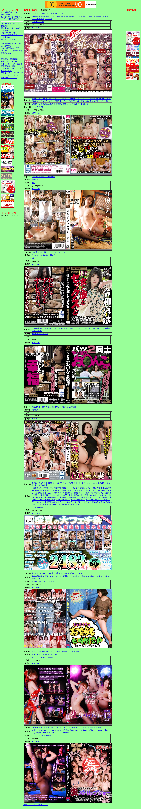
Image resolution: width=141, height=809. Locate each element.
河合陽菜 (66, 500)
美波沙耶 (59, 500)
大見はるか (36, 654)
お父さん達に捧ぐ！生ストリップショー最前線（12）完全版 (55, 651)
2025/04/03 (36, 113)
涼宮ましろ (45, 654)
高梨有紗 (72, 497)
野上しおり (36, 255)
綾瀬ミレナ (104, 495)
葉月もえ (107, 576)
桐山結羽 (39, 497)
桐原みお (104, 488)
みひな (69, 490)
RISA (43, 730)
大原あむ (48, 504)
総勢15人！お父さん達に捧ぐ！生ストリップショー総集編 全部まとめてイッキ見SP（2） (67, 727)
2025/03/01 (36, 264)
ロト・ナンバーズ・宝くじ (11, 64)
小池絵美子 (55, 16)
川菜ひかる (100, 730)
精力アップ (18, 73)
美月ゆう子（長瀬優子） (92, 16)
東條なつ (55, 497)
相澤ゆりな (75, 488)
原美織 (34, 576)
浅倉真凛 (96, 488)
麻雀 (16, 59)
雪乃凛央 (79, 497)
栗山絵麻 (44, 495)
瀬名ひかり (64, 497)
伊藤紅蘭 (57, 488)
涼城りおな (65, 488)
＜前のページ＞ (29, 805)
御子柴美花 (43, 334)
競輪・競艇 (9, 59)
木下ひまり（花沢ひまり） (73, 495)
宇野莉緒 (65, 733)
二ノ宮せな (36, 495)
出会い (16, 75)
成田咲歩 (83, 576)
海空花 (77, 730)
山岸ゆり (42, 500)
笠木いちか (90, 493)
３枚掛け (4, 30)
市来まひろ (47, 497)
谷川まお (79, 16)
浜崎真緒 (55, 490)
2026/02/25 (36, 28)
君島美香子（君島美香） (41, 16)
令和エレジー (37, 258)
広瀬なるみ (39, 493)
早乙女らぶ (56, 733)
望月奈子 (78, 502)
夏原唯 (82, 488)
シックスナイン (38, 107)
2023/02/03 (36, 663)
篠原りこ (100, 576)
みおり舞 (57, 730)
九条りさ (95, 495)
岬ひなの (74, 500)
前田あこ (89, 488)
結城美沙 (48, 19)
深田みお (70, 502)
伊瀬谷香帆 (36, 579)
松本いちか (99, 493)
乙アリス (96, 497)
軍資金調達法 (6, 66)
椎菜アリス (47, 733)
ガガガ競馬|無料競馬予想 (11, 48)
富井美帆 (50, 488)
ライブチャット (7, 75)
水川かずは (100, 490)
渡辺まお (88, 495)
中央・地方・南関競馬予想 (11, 51)
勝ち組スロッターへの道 (10, 28)
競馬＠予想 (5, 15)
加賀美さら (75, 504)
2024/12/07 (36, 343)
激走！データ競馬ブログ (10, 39)
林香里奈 (65, 730)
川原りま (40, 504)
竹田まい (81, 500)
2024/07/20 (36, 513)
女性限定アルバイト (9, 78)
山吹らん (51, 104)
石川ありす (67, 576)
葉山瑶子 (64, 16)
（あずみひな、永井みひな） (84, 490)
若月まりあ (67, 104)
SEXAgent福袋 (37, 507)
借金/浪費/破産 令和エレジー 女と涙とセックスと (51, 252)
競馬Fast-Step (6, 53)
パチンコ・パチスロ (9, 61)
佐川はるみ (49, 730)
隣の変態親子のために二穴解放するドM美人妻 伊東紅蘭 (54, 407)
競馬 (3, 59)
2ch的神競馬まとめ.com (10, 12)
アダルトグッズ (7, 73)
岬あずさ (63, 502)
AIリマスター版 (38, 22)
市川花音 (48, 502)
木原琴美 (35, 488)
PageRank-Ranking (8, 33)
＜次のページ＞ (42, 805)
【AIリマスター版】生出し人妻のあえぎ (47, 13)
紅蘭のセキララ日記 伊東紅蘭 (43, 177)
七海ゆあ (48, 490)
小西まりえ (49, 576)
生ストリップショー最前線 (42, 657)
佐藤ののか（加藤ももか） (75, 493)
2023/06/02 (36, 588)
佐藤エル (55, 502)
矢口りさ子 (39, 19)
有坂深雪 (40, 490)
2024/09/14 (36, 419)
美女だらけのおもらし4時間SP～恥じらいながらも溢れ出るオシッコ (58, 573)
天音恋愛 (85, 502)
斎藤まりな (88, 497)
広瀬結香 (59, 104)
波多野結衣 (94, 502)
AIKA (62, 493)
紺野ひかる (103, 502)
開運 (14, 66)
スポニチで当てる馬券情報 (11, 17)
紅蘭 (104, 16)
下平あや (71, 16)
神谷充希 (40, 576)
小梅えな (59, 495)
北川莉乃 (51, 255)
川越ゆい (39, 733)
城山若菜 (42, 488)
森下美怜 (63, 490)
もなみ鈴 (51, 495)
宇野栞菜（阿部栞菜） (81, 104)
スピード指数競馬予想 (10, 19)
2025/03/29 (36, 189)
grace (33, 183)
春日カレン (49, 493)
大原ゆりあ (39, 502)
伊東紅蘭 (44, 104)
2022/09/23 (36, 742)
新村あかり (65, 504)
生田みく (91, 730)
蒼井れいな (56, 504)
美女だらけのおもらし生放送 (43, 581)
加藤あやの (50, 500)
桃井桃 (56, 493)
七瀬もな (108, 493)
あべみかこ (105, 497)
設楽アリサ (36, 104)
